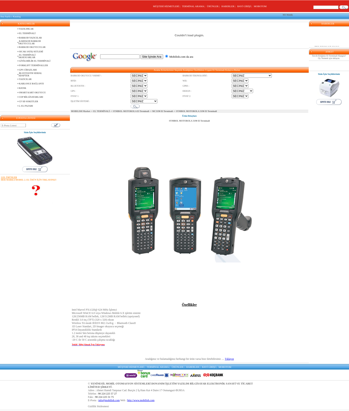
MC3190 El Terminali (162, 111)
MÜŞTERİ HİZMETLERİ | (167, 6)
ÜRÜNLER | (214, 6)
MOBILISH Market (80, 111)
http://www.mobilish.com (141, 400)
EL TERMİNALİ (101, 111)
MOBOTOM (260, 6)
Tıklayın (229, 358)
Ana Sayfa (5, 16)
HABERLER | (229, 6)
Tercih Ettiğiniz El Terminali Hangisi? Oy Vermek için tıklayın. (329, 57)
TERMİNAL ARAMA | (194, 6)
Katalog (17, 16)
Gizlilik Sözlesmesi (98, 406)
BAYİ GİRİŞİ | (245, 6)
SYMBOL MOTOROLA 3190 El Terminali (189, 121)
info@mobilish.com (109, 400)
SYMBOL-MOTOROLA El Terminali (131, 111)
